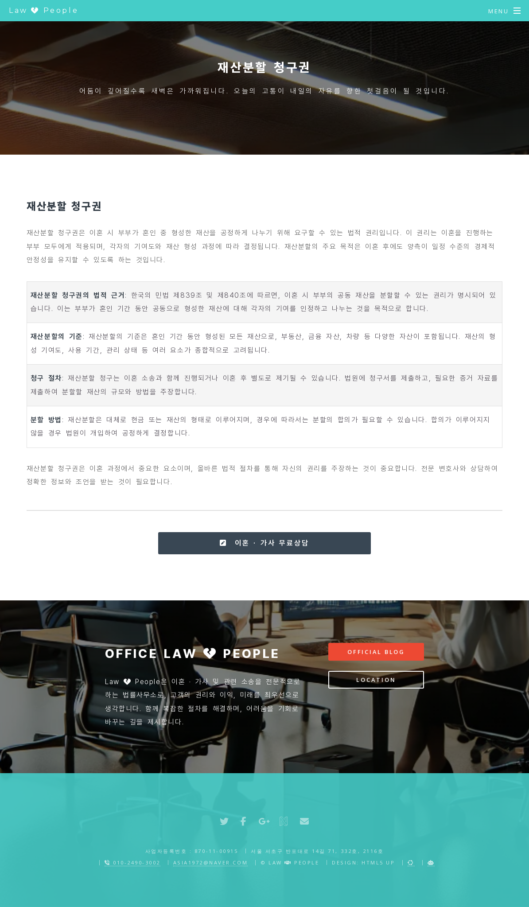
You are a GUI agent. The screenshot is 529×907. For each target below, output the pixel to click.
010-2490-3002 (132, 862)
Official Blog (376, 652)
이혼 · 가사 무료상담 (264, 543)
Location (376, 680)
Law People (43, 10)
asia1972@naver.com (210, 862)
